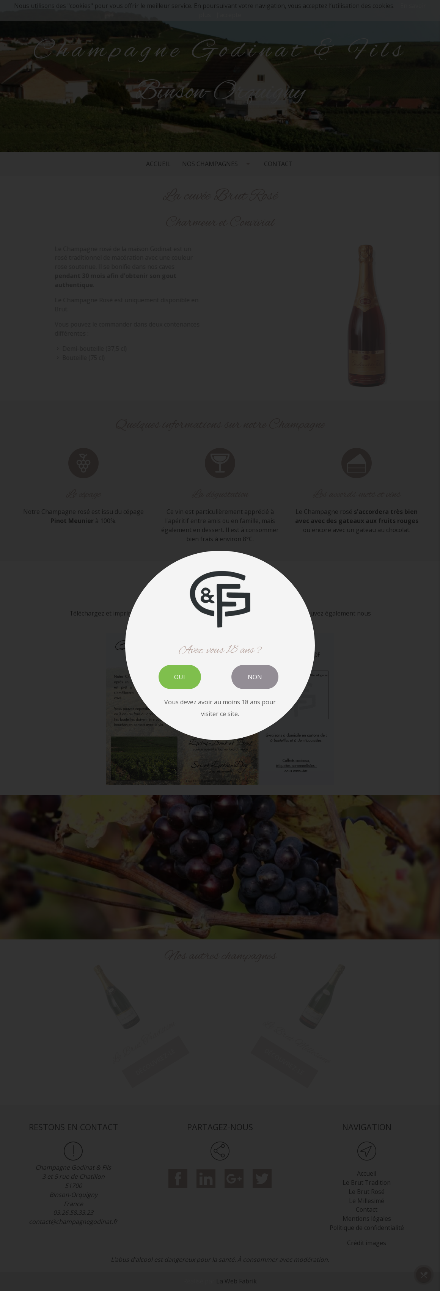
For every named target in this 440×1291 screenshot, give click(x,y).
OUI (179, 677)
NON (255, 677)
